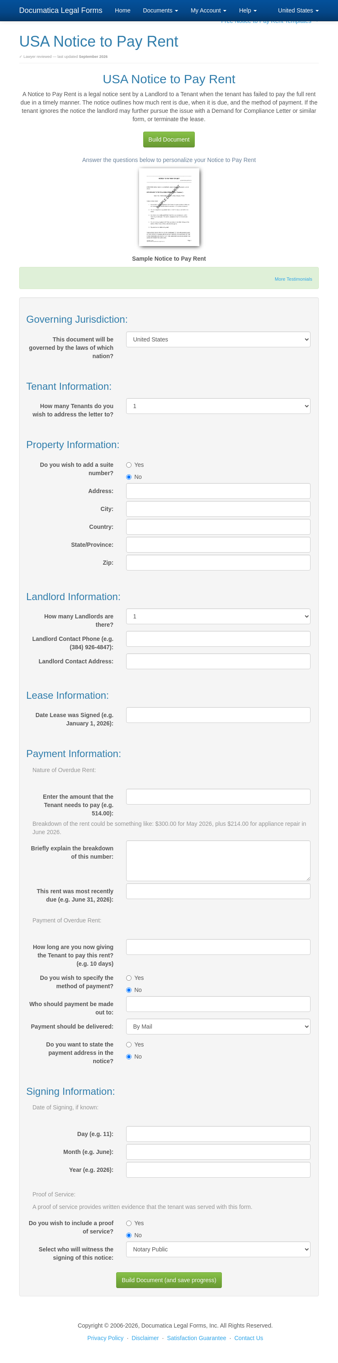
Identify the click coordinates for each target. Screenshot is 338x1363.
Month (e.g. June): (88, 1152)
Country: (101, 526)
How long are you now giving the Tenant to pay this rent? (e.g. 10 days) (73, 955)
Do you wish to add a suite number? (77, 468)
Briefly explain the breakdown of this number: (72, 852)
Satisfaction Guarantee (196, 1338)
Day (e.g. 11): (95, 1134)
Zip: (108, 562)
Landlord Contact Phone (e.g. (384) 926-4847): (72, 642)
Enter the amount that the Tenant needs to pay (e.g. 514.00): (78, 805)
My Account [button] (208, 10)
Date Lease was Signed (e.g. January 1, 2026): (74, 719)
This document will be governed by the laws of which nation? (71, 347)
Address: (101, 491)
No (134, 476)
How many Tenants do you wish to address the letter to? (72, 410)
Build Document (169, 139)
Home (122, 10)
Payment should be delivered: (72, 1026)
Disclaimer (145, 1338)
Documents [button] (160, 10)
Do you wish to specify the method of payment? (77, 981)
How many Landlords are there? (78, 620)
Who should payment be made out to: (71, 1008)
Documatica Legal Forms (60, 10)
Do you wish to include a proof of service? (71, 1227)
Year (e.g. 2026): (91, 1169)
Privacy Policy (105, 1338)
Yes (135, 464)
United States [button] (298, 10)
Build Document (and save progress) (169, 1280)
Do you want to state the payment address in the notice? (80, 1052)
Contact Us (248, 1338)
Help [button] (248, 10)
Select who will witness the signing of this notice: (76, 1253)
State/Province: (92, 544)
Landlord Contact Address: (76, 661)
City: (107, 509)
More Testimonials (293, 279)
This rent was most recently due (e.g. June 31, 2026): (75, 895)
